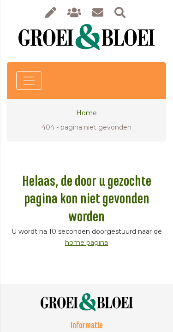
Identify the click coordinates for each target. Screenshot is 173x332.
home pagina (86, 242)
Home (86, 113)
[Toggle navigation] (29, 80)
